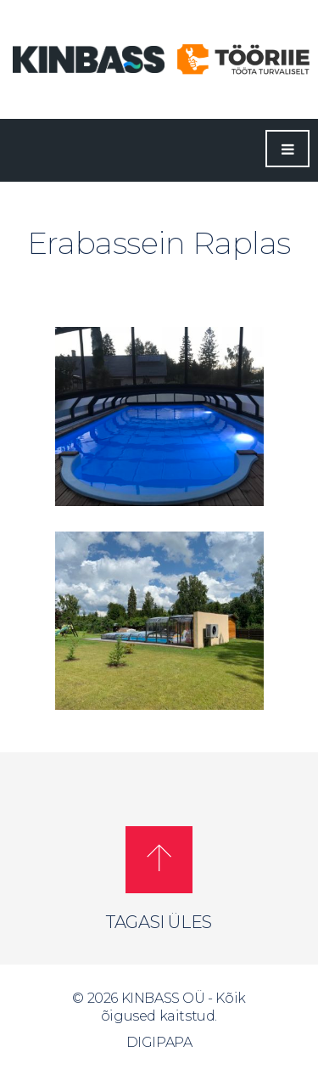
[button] (159, 859)
